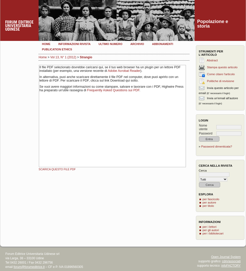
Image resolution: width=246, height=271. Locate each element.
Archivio (137, 44)
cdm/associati (231, 261)
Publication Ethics (57, 49)
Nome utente (203, 127)
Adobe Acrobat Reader (124, 71)
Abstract (212, 60)
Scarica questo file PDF (57, 169)
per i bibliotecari (213, 233)
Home (46, 44)
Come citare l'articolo (221, 74)
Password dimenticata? (216, 146)
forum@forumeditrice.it (29, 267)
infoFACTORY (231, 265)
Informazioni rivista (74, 44)
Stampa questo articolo (222, 67)
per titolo (208, 205)
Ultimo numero (110, 44)
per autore (209, 202)
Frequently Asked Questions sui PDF (113, 90)
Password (206, 133)
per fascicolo (211, 199)
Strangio (86, 57)
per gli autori (211, 230)
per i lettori (210, 226)
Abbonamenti (162, 44)
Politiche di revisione (220, 81)
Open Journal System (226, 257)
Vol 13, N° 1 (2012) (63, 57)
